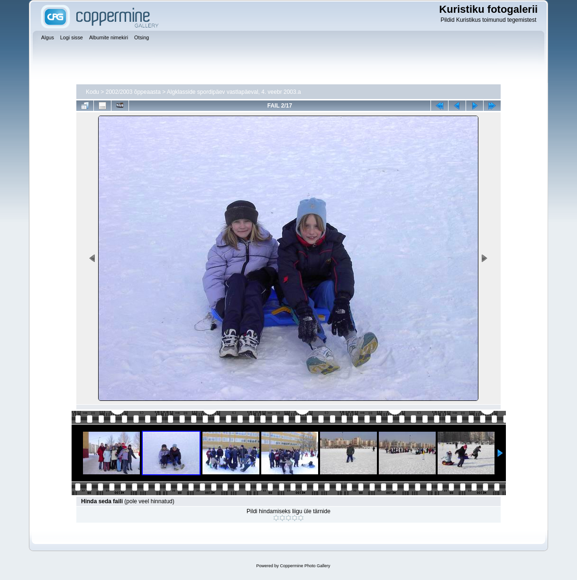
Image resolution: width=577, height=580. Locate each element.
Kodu (92, 92)
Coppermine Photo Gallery (305, 565)
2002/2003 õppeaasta (133, 92)
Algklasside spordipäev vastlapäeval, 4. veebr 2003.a (234, 92)
